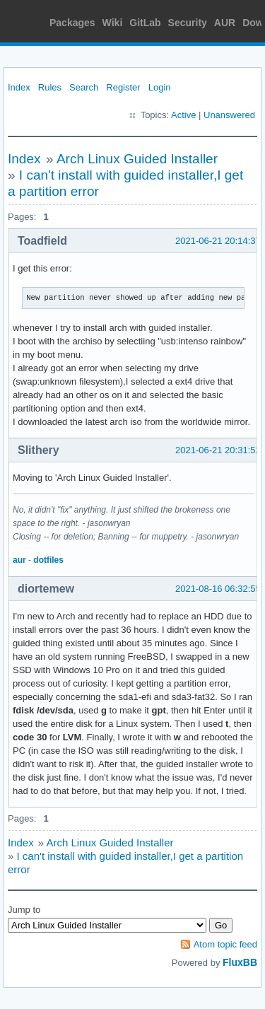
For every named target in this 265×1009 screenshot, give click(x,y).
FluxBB (240, 962)
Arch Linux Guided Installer (137, 158)
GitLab (144, 22)
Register (123, 87)
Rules (49, 87)
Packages (72, 22)
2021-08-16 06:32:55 (218, 588)
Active (183, 115)
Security (187, 22)
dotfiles (48, 560)
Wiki (112, 22)
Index (19, 87)
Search (83, 87)
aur (19, 560)
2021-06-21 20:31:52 (218, 450)
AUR (224, 22)
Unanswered (229, 115)
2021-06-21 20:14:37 (218, 240)
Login (159, 87)
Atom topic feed (225, 944)
